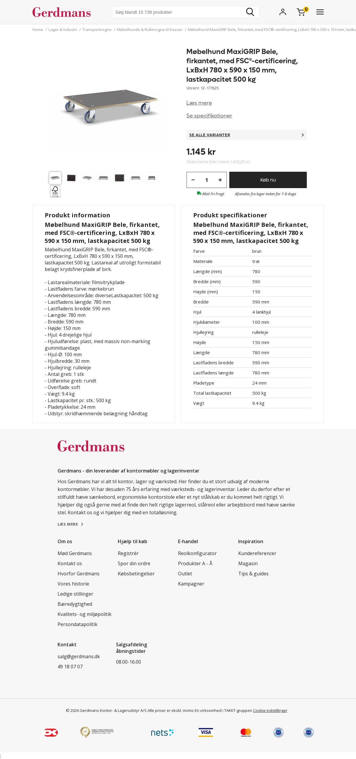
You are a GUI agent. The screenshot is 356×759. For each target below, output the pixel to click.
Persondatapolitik (77, 624)
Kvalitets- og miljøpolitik (85, 614)
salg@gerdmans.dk (79, 656)
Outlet (185, 573)
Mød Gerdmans (75, 553)
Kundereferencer (257, 553)
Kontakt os (70, 563)
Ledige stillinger (75, 594)
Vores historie (73, 583)
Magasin (248, 563)
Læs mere (199, 103)
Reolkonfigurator (197, 553)
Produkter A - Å (195, 563)
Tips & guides (253, 573)
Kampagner (191, 583)
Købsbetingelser (136, 573)
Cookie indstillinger (270, 710)
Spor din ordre (134, 563)
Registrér (128, 553)
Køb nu (268, 180)
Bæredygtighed (75, 604)
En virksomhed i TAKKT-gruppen (223, 710)
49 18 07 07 (70, 666)
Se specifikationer (209, 115)
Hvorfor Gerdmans (79, 573)
